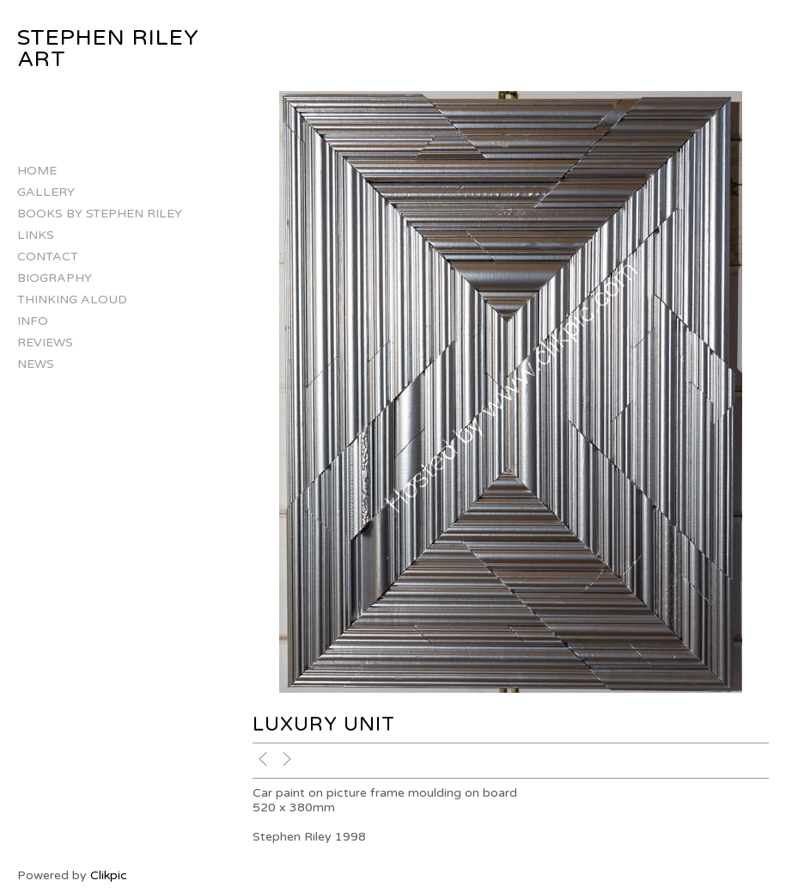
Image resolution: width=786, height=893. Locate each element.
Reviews (45, 342)
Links (35, 235)
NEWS (35, 364)
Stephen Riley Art (108, 48)
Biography (54, 278)
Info (32, 321)
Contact (47, 256)
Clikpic (108, 875)
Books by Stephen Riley (99, 213)
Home (37, 170)
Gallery (46, 192)
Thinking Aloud (72, 299)
